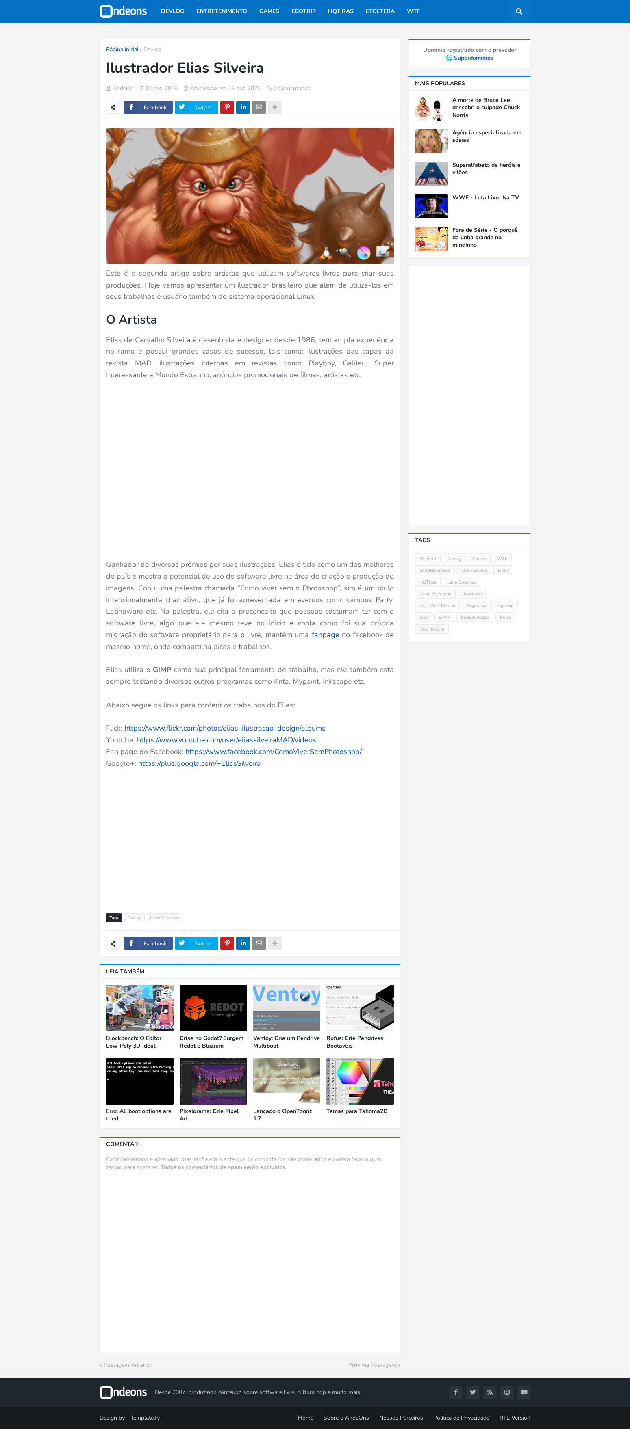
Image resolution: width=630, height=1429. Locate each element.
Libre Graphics (164, 918)
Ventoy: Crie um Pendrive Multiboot (286, 1042)
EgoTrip (505, 606)
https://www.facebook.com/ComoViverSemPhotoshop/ (273, 752)
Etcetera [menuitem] (380, 11)
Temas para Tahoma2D (357, 1111)
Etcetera (427, 559)
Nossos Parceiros (401, 1418)
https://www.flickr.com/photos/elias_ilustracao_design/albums (225, 728)
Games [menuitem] (269, 11)
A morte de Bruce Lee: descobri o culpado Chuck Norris (486, 108)
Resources (472, 594)
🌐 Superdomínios (469, 58)
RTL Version (515, 1418)
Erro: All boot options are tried (139, 1115)
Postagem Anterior (128, 1365)
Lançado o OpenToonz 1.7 (282, 1115)
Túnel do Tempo (435, 594)
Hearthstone (431, 629)
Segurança (476, 606)
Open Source (474, 570)
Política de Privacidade (461, 1418)
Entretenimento (434, 570)
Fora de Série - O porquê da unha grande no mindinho (485, 238)
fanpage (325, 635)
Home (305, 1418)
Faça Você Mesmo (437, 606)
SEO (423, 617)
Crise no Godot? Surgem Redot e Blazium (211, 1042)
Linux (503, 570)
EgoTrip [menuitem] (303, 11)
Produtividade (475, 617)
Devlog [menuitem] (172, 11)
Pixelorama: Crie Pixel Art (209, 1115)
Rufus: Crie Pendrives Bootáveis (354, 1042)
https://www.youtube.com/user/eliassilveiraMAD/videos (226, 740)
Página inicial (122, 49)
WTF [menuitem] (413, 11)
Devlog (152, 49)
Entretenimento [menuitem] (221, 11)
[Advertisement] (249, 836)
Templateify (145, 1418)
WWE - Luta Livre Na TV (485, 197)
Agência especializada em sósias (486, 136)
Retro (505, 617)
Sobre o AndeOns (346, 1418)
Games (479, 559)
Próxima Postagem (372, 1365)
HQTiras (427, 582)
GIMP (444, 617)
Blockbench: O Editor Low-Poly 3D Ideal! (133, 1042)
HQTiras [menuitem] (341, 11)
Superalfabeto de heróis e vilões (486, 169)
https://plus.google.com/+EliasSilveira (199, 763)
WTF (502, 559)
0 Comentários (292, 88)
